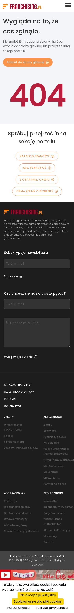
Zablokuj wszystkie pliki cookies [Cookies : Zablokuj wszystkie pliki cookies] (38, 601)
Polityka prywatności (49, 556)
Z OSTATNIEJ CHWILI (37, 180)
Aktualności (52, 417)
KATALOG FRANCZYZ (37, 156)
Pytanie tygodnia (54, 437)
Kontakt (48, 542)
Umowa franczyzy (16, 519)
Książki (8, 436)
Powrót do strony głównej (28, 62)
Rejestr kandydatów (19, 392)
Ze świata (49, 431)
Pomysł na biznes (54, 484)
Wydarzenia (51, 443)
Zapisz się (13, 276)
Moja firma (50, 472)
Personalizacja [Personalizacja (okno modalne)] (18, 608)
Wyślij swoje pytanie (20, 357)
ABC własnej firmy (15, 525)
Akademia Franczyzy (56, 530)
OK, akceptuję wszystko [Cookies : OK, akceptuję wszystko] (38, 595)
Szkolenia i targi (14, 442)
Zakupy (9, 417)
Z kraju (47, 425)
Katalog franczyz (17, 385)
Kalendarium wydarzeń (58, 507)
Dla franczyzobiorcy (17, 507)
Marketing (50, 536)
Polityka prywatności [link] (52, 608)
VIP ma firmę (51, 478)
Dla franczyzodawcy (17, 513)
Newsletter (50, 501)
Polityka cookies (21, 556)
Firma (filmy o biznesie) (37, 191)
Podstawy (10, 501)
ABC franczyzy (37, 168)
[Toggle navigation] (68, 5)
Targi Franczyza (53, 513)
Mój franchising (53, 466)
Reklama (10, 399)
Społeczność (53, 493)
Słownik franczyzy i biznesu (21, 531)
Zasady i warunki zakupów (21, 448)
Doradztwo (12, 406)
